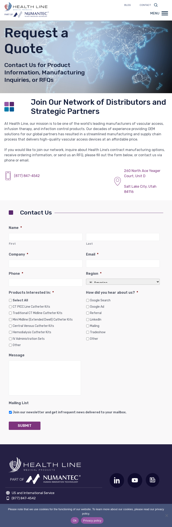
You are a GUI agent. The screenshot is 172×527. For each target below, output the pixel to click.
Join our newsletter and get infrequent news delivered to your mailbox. (69, 412)
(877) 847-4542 (27, 176)
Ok (75, 520)
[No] (166, 515)
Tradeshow (97, 332)
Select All (20, 300)
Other (17, 345)
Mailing (94, 326)
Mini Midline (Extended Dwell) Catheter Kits (43, 319)
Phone (16, 273)
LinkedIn (95, 319)
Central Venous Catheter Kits (33, 326)
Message (17, 355)
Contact (145, 5)
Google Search (100, 300)
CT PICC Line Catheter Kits (31, 307)
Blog (127, 5)
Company (18, 254)
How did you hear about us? (112, 292)
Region (94, 273)
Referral (96, 313)
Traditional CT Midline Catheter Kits (37, 313)
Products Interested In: (31, 292)
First (12, 243)
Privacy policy (92, 520)
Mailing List (19, 403)
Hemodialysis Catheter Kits (32, 332)
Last (89, 243)
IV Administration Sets (29, 339)
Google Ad (97, 307)
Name (15, 228)
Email (92, 254)
